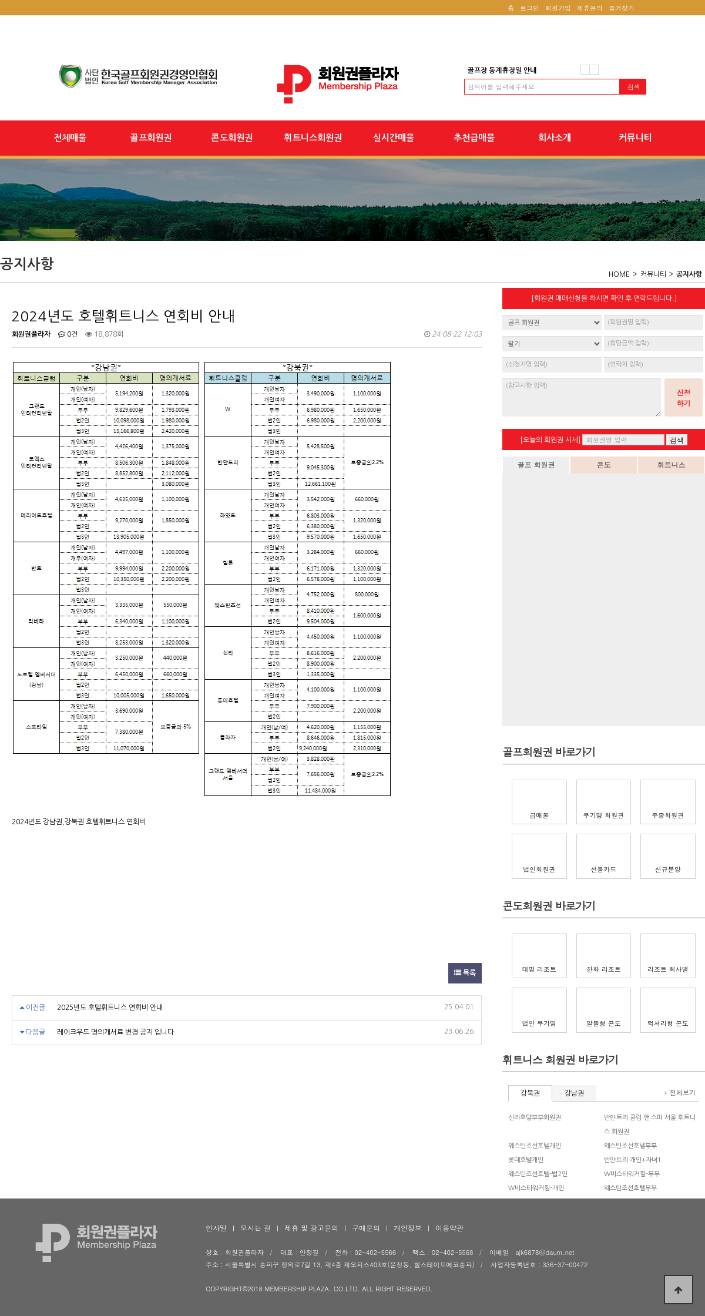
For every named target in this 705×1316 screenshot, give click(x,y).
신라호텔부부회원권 (534, 1117)
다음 (594, 70)
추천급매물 (474, 137)
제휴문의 (590, 8)
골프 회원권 (536, 464)
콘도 (604, 464)
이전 (585, 70)
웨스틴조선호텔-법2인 (538, 1174)
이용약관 (449, 1228)
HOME (619, 274)
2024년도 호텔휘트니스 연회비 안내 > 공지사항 (352, 84)
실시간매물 (393, 137)
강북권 (530, 1093)
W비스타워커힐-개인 (536, 1188)
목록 (465, 972)
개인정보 (408, 1228)
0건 (68, 334)
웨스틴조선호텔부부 (630, 1146)
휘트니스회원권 (313, 137)
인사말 (216, 1228)
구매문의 (366, 1228)
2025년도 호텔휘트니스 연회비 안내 (110, 1007)
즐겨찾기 (621, 8)
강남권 (574, 1093)
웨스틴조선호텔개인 (534, 1146)
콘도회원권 (232, 137)
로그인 (529, 8)
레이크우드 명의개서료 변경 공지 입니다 (115, 1032)
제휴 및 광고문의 (311, 1228)
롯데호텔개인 (525, 1160)
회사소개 (554, 137)
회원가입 (558, 8)
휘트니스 (671, 464)
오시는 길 (255, 1228)
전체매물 (69, 137)
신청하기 (684, 397)
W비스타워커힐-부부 (632, 1174)
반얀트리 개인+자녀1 (633, 1160)
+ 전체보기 (680, 1092)
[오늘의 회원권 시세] (550, 440)
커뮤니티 (635, 137)
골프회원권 (151, 137)
